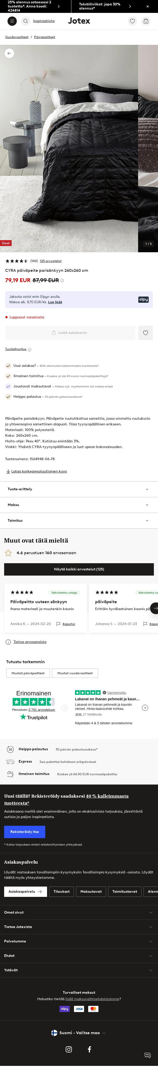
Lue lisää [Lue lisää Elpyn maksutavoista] (55, 302)
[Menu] (12, 21)
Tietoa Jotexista (79, 931)
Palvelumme (79, 945)
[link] (35, 6)
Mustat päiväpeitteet (28, 677)
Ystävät (79, 974)
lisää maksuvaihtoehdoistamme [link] (92, 1003)
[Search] (25, 21)
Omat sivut (79, 916)
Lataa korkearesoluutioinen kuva (39, 471)
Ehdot (79, 960)
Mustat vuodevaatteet (75, 677)
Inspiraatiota (44, 21)
